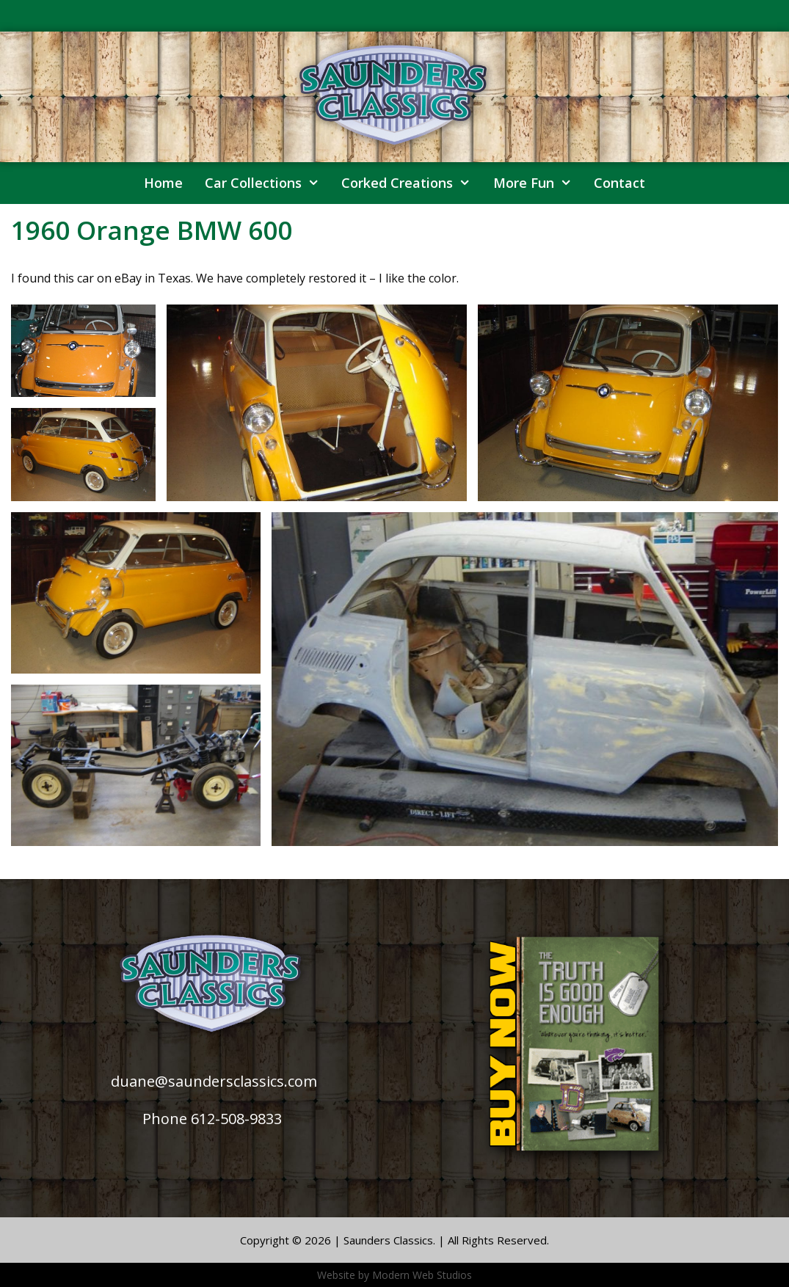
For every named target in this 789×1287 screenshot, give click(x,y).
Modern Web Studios (422, 1275)
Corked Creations (411, 183)
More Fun (538, 183)
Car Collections (267, 183)
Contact (619, 183)
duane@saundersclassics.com (214, 1081)
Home (163, 183)
